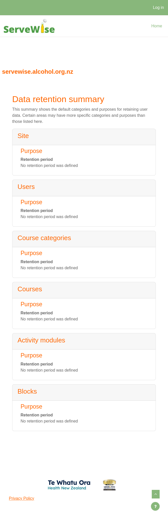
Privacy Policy (21, 498)
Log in (158, 7)
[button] (156, 494)
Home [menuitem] (156, 26)
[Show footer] (155, 506)
